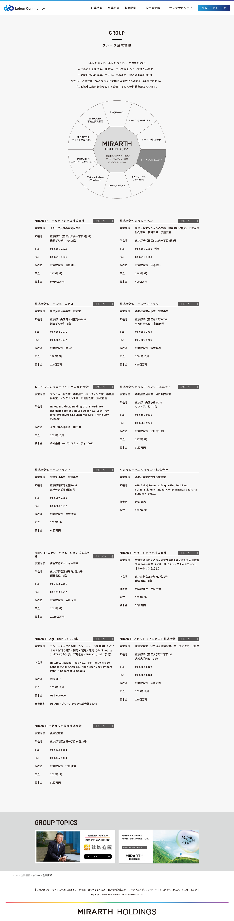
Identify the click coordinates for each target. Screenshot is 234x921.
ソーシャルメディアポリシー (142, 889)
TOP (15, 875)
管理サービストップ (214, 7)
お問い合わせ (43, 889)
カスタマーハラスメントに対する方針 (178, 889)
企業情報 (97, 8)
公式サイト (100, 220)
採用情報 (131, 8)
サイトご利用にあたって (64, 889)
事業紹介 (114, 8)
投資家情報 (153, 8)
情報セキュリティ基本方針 (92, 889)
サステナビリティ (180, 8)
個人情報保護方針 (117, 889)
